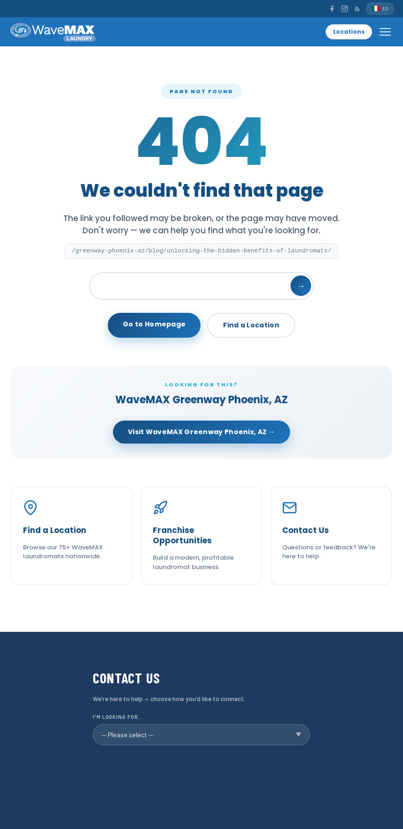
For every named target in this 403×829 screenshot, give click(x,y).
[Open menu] (385, 31)
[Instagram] (344, 8)
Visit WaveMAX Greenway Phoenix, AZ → (201, 432)
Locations (349, 32)
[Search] (201, 286)
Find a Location (251, 325)
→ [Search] (301, 286)
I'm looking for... (118, 717)
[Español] (380, 9)
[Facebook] (332, 8)
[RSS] (357, 8)
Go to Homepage (154, 324)
